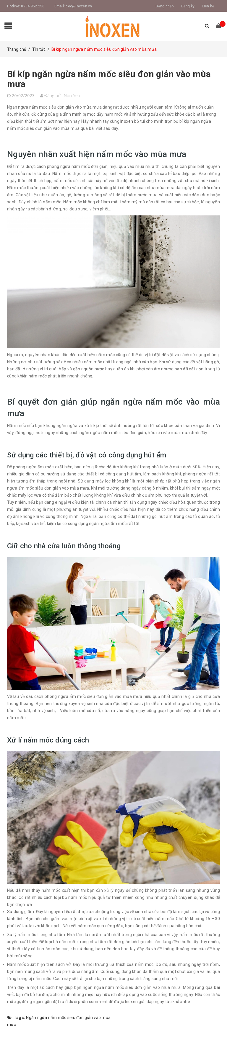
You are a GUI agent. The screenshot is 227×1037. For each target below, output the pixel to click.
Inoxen (126, 121)
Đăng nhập (164, 6)
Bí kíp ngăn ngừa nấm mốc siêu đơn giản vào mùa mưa (109, 79)
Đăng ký (188, 6)
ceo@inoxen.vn (79, 6)
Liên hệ (208, 6)
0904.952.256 (32, 6)
